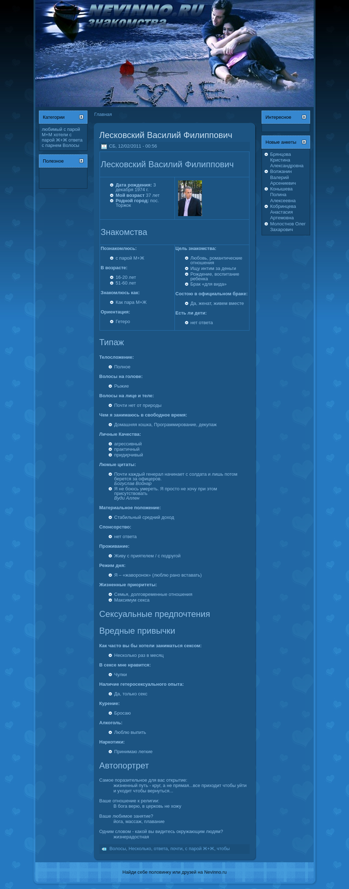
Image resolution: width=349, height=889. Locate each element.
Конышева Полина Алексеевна (283, 194)
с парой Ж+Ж (57, 137)
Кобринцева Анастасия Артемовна (283, 212)
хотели (61, 134)
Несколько (139, 848)
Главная (103, 114)
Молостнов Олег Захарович (288, 226)
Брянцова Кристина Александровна (287, 160)
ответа (76, 140)
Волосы (71, 145)
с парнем (51, 145)
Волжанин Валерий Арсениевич (283, 177)
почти (177, 848)
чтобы (223, 848)
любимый (52, 129)
